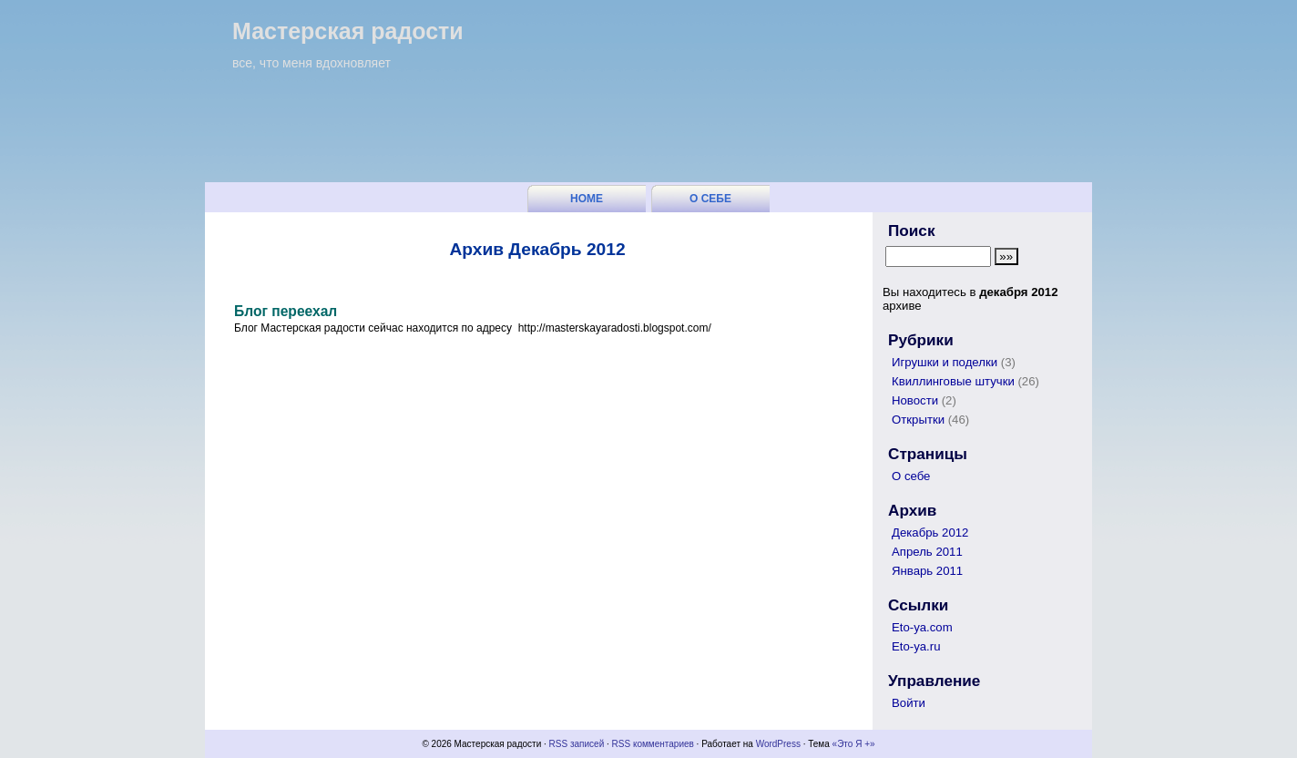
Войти (908, 703)
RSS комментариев (653, 744)
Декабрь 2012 (930, 532)
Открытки (918, 419)
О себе (710, 198)
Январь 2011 (927, 571)
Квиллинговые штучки (953, 381)
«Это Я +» (853, 744)
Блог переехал (285, 311)
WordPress (778, 744)
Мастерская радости (348, 31)
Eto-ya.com (922, 627)
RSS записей (577, 744)
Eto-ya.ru (916, 646)
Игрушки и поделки (944, 362)
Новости (915, 400)
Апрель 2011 (927, 551)
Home (586, 198)
